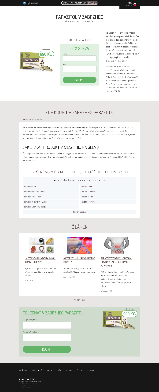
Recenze (50, 370)
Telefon (65, 64)
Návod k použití (38, 370)
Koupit (79, 80)
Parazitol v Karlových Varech (34, 191)
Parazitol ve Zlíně (87, 196)
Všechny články (79, 299)
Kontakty (90, 370)
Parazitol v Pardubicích (32, 196)
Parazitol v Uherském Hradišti (35, 206)
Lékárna (79, 370)
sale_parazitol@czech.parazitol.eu (30, 382)
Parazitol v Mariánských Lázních (35, 201)
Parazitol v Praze (30, 186)
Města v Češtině (79, 212)
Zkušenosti (23, 370)
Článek (69, 370)
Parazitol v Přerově (88, 201)
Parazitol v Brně (86, 186)
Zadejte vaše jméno (30, 320)
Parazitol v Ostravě (88, 191)
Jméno (65, 54)
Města (60, 370)
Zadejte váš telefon (30, 332)
